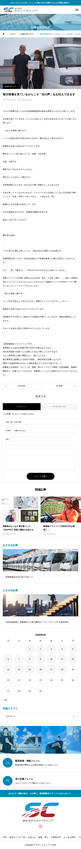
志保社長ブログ (11, 86)
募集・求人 (43, 837)
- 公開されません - (16, 430)
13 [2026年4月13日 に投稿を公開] (8, 669)
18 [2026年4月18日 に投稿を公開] (62, 669)
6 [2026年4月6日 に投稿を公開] (8, 659)
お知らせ (32, 837)
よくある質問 (69, 837)
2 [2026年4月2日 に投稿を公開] (40, 649)
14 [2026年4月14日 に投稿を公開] (19, 669)
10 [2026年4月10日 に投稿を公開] (51, 659)
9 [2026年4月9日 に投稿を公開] (40, 659)
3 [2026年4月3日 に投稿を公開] (51, 649)
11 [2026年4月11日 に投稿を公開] (62, 659)
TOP (5, 837)
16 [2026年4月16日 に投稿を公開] (40, 669)
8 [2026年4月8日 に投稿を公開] (29, 659)
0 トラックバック (59, 406)
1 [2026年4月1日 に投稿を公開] (29, 649)
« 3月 (5, 700)
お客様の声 (56, 837)
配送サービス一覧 (17, 837)
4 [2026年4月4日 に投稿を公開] (62, 649)
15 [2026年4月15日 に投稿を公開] (30, 669)
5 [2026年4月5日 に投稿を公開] (72, 649)
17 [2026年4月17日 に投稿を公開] (51, 669)
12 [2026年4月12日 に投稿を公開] (73, 659)
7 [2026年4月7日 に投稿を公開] (18, 659)
